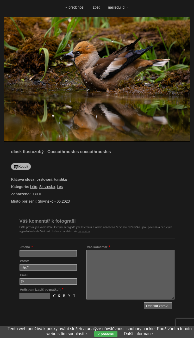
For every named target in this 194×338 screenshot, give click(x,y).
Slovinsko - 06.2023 (54, 201)
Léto (33, 187)
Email (24, 275)
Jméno (25, 247)
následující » (118, 7)
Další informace (138, 333)
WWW (24, 261)
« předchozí (74, 7)
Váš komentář (97, 247)
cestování (44, 179)
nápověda (84, 231)
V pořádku (105, 334)
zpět (96, 7)
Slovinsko (47, 187)
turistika (60, 179)
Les (60, 187)
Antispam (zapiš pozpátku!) (40, 289)
